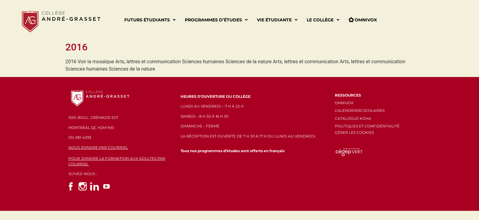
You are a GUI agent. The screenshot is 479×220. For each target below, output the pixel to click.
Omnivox (363, 20)
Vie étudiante (277, 20)
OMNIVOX (344, 103)
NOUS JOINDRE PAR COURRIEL (98, 147)
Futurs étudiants (150, 20)
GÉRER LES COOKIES (354, 132)
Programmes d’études (216, 20)
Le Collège (323, 20)
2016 (76, 47)
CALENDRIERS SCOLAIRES (360, 110)
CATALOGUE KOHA (353, 118)
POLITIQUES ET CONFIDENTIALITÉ (367, 126)
